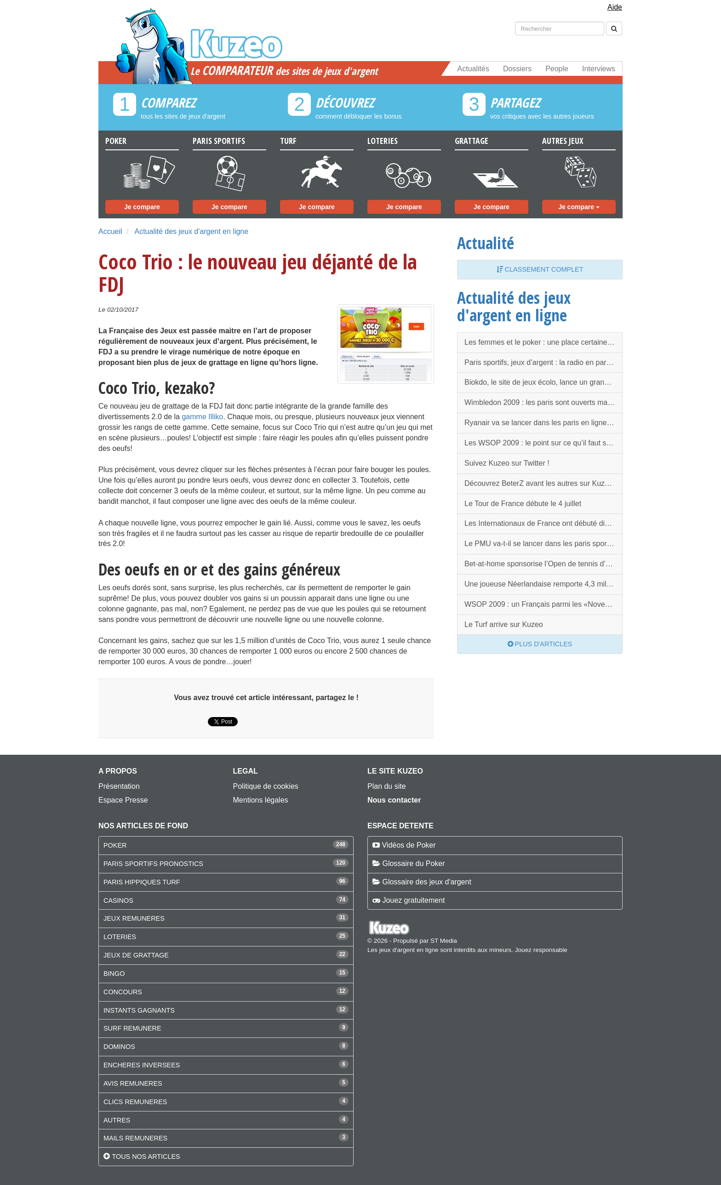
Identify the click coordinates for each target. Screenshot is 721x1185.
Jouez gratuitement (413, 900)
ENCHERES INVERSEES (141, 1065)
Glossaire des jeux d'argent (426, 882)
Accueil (110, 231)
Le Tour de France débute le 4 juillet (522, 503)
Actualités (473, 69)
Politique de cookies (265, 786)
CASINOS (118, 900)
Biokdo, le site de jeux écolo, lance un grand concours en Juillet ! (543, 382)
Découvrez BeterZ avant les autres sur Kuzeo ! (540, 483)
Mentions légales (260, 800)
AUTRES (116, 1120)
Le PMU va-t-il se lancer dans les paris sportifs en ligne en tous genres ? (543, 543)
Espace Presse (123, 800)
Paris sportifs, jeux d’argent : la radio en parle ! (540, 362)
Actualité (485, 243)
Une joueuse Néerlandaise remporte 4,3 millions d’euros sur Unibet (543, 584)
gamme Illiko (202, 417)
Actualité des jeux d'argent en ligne (191, 231)
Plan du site (386, 786)
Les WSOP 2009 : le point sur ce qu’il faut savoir (543, 443)
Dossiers (517, 69)
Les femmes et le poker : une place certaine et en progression (543, 342)
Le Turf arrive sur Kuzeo (503, 624)
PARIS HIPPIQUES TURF (141, 882)
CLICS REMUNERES (135, 1101)
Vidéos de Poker (408, 845)
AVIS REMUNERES (132, 1083)
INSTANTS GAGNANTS (139, 1010)
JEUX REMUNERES (134, 918)
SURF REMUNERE (132, 1028)
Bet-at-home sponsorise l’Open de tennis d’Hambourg (543, 564)
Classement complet (540, 269)
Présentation (119, 786)
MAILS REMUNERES (135, 1138)
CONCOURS (122, 992)
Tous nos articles (146, 1156)
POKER (114, 845)
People (556, 69)
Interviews (598, 69)
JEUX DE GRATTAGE (136, 955)
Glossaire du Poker (413, 863)
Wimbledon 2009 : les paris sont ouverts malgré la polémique (543, 402)
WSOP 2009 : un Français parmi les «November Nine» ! (543, 604)
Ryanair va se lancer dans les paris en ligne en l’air (543, 423)
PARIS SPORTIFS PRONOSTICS (153, 863)
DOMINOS (119, 1046)
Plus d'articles (540, 644)
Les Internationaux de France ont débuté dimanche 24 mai (543, 523)
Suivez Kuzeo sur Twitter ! (506, 463)
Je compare (142, 207)
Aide (614, 7)
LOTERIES (119, 936)
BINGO (114, 973)
